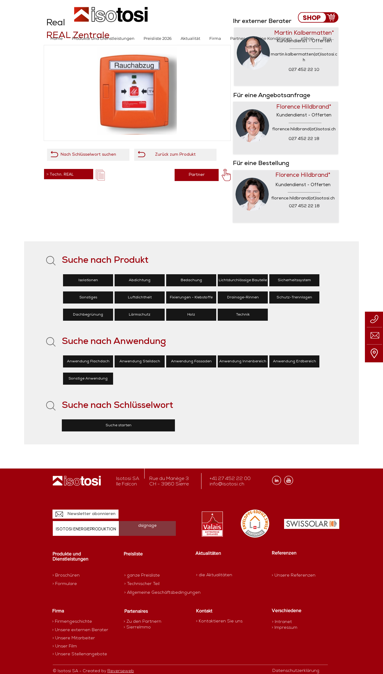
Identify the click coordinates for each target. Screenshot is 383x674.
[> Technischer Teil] (145, 584)
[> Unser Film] (64, 646)
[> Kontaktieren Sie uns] (219, 621)
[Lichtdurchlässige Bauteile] (243, 280)
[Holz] (191, 315)
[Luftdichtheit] (140, 297)
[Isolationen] (88, 280)
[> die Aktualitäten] (214, 575)
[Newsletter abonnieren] (85, 514)
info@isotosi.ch (227, 484)
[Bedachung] (191, 280)
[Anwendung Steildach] (140, 361)
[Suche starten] (118, 425)
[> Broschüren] (76, 575)
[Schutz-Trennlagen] (294, 297)
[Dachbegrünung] (88, 315)
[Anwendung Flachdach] (88, 361)
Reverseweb (120, 671)
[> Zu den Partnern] (145, 622)
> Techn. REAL (60, 174)
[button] (103, 38)
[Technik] (243, 315)
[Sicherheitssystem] (294, 280)
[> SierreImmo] (145, 627)
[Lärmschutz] (140, 315)
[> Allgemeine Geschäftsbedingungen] (162, 593)
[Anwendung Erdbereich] (294, 361)
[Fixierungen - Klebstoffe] (191, 297)
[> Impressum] (284, 628)
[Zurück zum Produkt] (175, 155)
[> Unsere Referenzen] (293, 575)
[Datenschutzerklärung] (299, 671)
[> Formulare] (78, 584)
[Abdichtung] (140, 280)
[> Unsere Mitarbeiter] (73, 638)
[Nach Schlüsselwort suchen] (88, 155)
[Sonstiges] (88, 297)
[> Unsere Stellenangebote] (79, 654)
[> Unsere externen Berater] (80, 630)
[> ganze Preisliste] (145, 575)
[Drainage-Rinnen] (243, 297)
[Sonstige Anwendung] (88, 379)
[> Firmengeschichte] (75, 622)
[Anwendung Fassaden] (191, 361)
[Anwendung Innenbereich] (243, 361)
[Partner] (197, 175)
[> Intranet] (282, 622)
